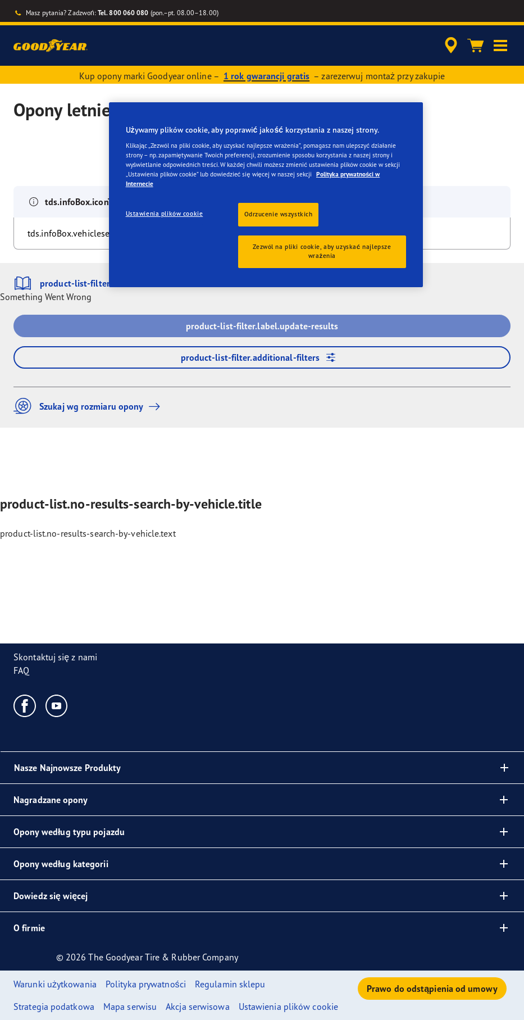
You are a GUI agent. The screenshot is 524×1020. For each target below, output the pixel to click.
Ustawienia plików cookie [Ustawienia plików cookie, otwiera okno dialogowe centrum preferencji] (164, 213)
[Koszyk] (476, 45)
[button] (500, 45)
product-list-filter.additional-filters (262, 357)
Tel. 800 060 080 (123, 12)
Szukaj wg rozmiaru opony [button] (89, 406)
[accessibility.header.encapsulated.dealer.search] (449, 45)
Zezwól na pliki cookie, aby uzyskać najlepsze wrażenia (322, 251)
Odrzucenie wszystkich (278, 214)
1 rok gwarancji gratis (266, 75)
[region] (266, 195)
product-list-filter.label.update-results (262, 326)
